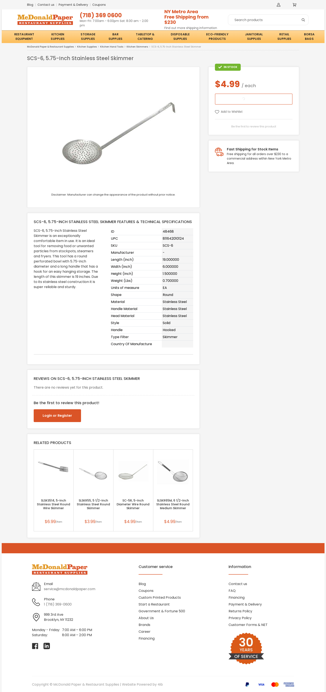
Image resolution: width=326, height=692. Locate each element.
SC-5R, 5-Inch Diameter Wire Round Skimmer (133, 504)
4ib (160, 684)
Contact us (46, 5)
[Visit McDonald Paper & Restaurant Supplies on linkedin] (46, 646)
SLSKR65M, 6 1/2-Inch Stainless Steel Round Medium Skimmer (173, 504)
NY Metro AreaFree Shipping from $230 (186, 17)
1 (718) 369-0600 (58, 604)
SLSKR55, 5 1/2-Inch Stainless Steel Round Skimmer (93, 504)
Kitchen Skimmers (137, 46)
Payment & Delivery (73, 5)
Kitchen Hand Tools (111, 46)
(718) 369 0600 (101, 15)
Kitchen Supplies (87, 46)
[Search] (268, 19)
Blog (30, 5)
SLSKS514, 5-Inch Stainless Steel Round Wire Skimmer (53, 504)
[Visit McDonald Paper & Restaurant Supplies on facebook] (35, 646)
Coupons (99, 5)
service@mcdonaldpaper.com (69, 589)
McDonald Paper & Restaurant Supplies (50, 46)
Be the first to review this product (253, 126)
